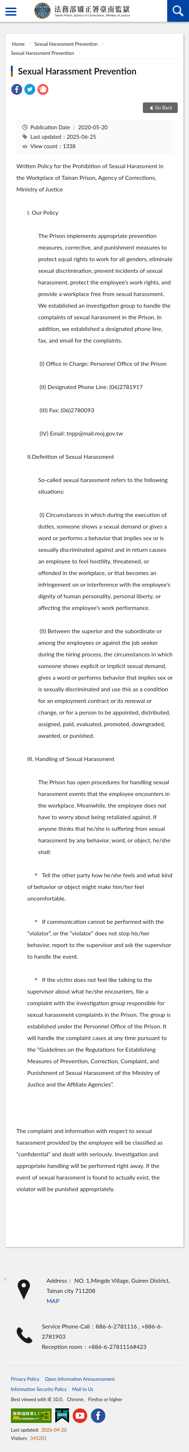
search (178, 11)
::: (6, 5)
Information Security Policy (39, 1389)
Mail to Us (82, 1389)
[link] (16, 90)
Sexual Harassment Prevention (66, 44)
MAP (53, 1300)
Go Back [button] (163, 107)
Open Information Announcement (79, 1379)
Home (18, 44)
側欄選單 (10, 12)
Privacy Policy (25, 1379)
